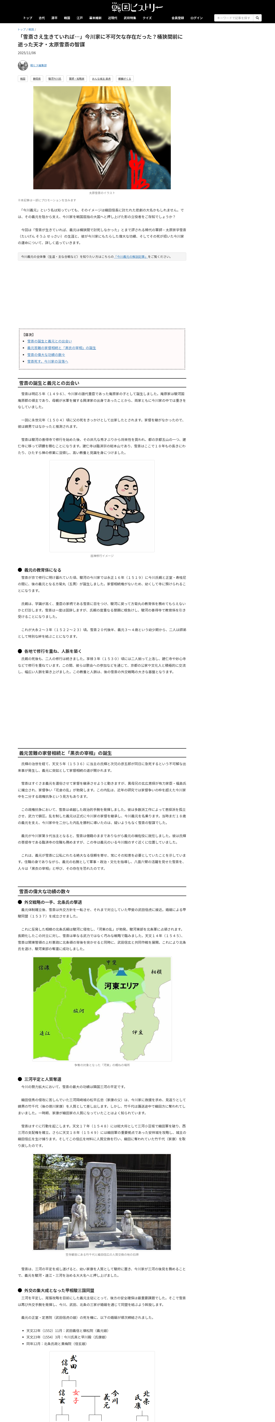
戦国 (67, 17)
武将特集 (130, 17)
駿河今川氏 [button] (54, 78)
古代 (42, 17)
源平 (54, 17)
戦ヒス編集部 (38, 65)
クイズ (147, 17)
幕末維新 (95, 17)
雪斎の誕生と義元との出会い (49, 341)
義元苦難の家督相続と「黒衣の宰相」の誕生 (61, 347)
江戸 (80, 17)
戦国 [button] (22, 78)
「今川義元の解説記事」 (131, 256)
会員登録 (178, 17)
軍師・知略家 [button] (76, 78)
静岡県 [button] (37, 78)
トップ (27, 17)
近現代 (112, 17)
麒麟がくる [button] (124, 78)
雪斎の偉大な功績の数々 (46, 354)
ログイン (196, 17)
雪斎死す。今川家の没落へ (47, 361)
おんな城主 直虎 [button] (101, 78)
